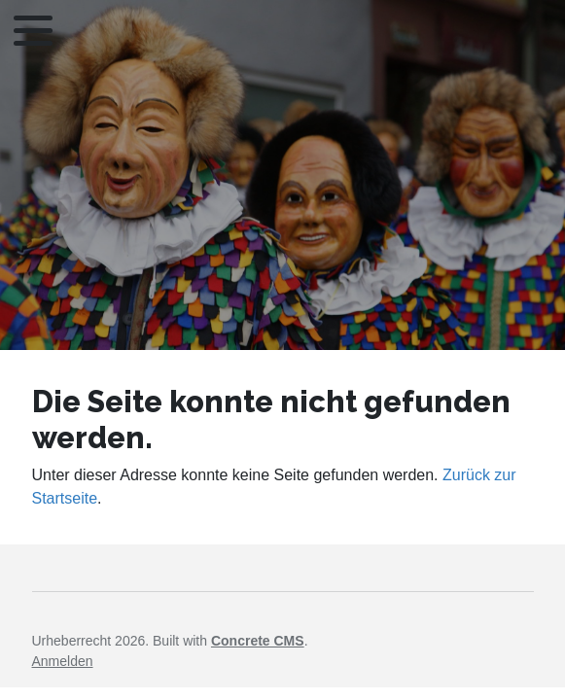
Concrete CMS (257, 640)
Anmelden (62, 661)
